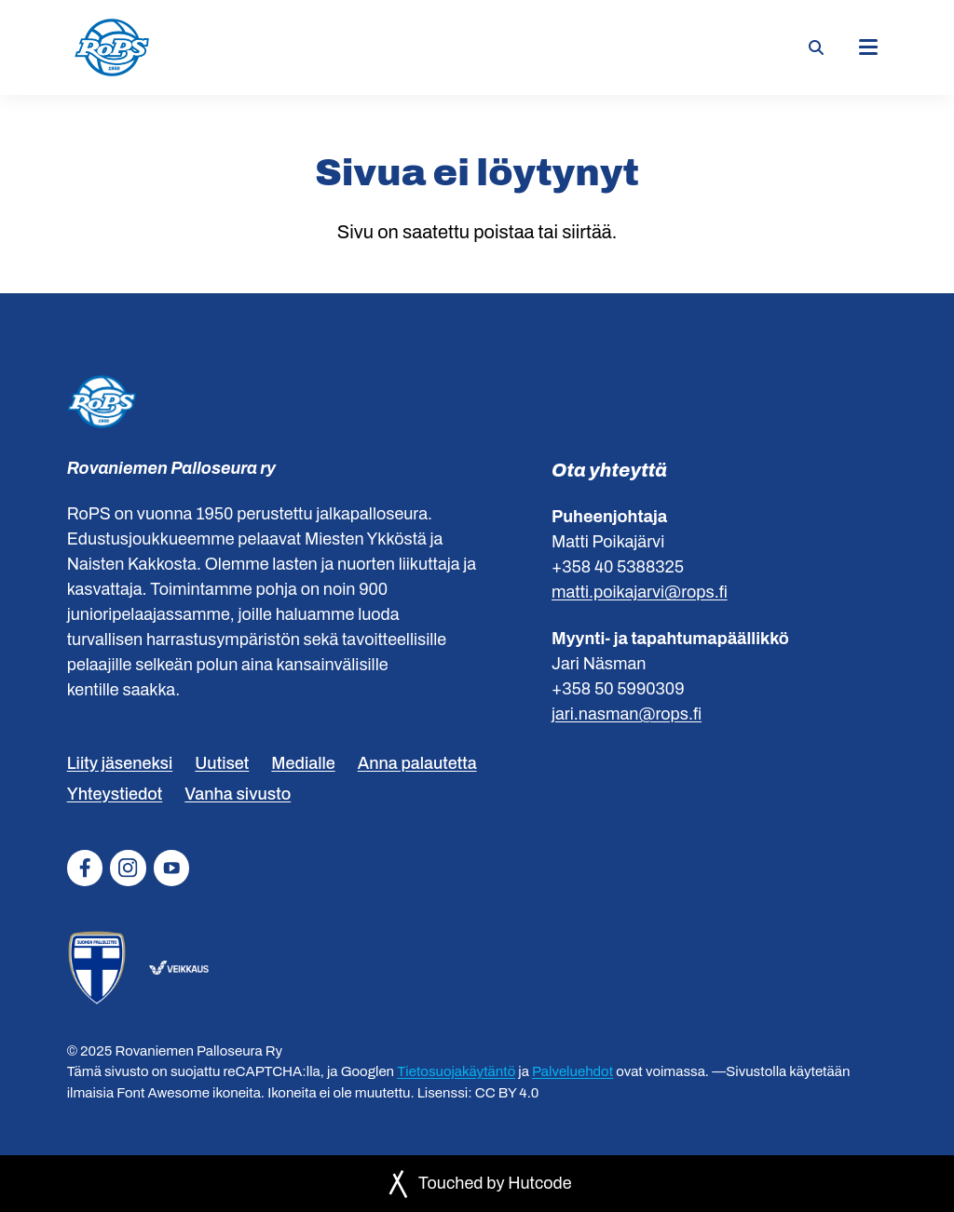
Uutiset (222, 763)
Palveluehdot (572, 1071)
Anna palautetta (417, 763)
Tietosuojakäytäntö (456, 1071)
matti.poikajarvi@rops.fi (640, 592)
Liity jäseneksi (120, 763)
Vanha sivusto (237, 794)
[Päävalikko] (868, 47)
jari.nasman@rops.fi (627, 714)
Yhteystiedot (115, 794)
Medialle (302, 763)
